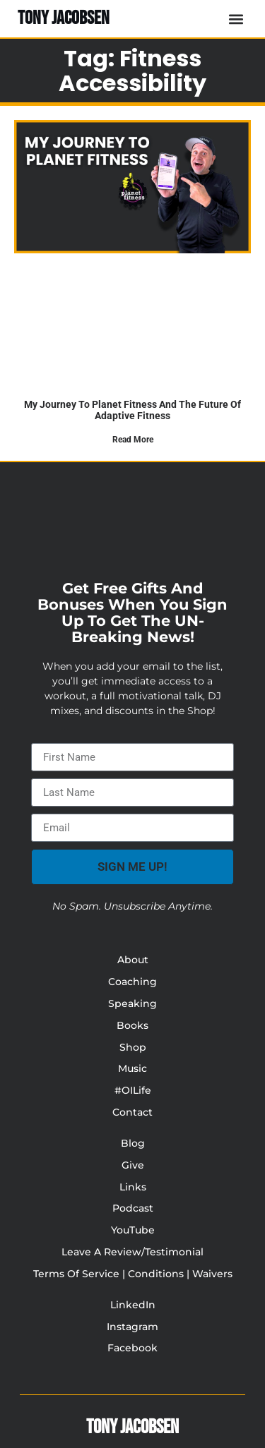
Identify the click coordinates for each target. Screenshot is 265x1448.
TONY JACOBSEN (64, 18)
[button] (235, 18)
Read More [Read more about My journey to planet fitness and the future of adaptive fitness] (132, 440)
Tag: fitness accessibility (132, 70)
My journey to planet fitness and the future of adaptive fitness (132, 410)
